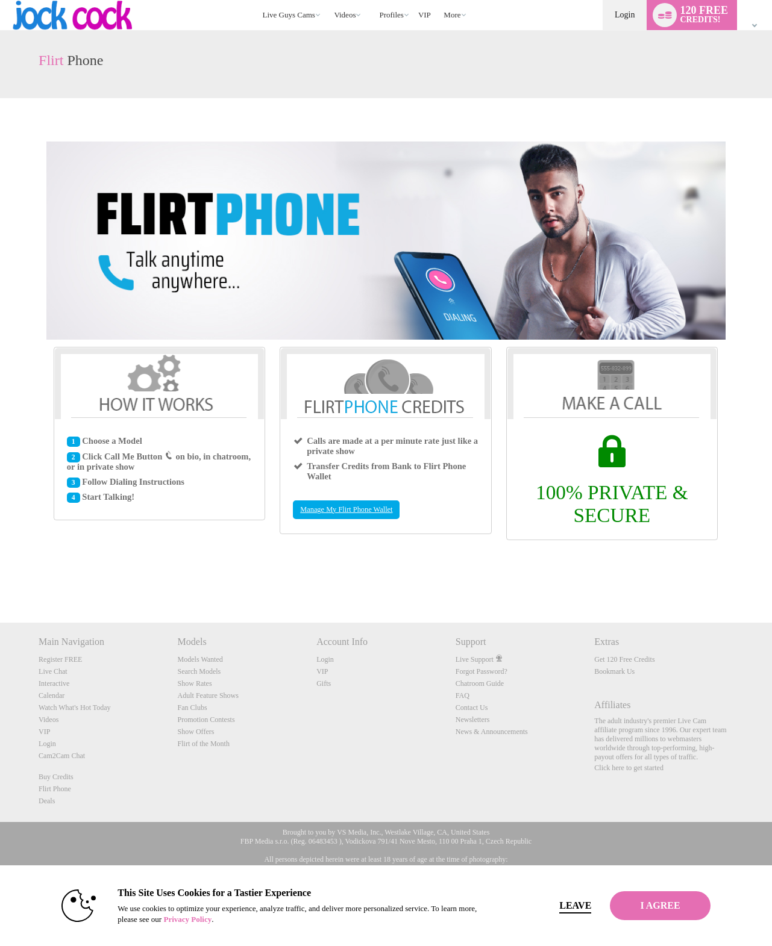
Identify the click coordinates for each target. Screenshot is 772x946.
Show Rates (195, 683)
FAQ (462, 695)
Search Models (199, 671)
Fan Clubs (192, 707)
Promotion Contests (206, 719)
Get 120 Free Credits (624, 659)
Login (625, 14)
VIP (424, 14)
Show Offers (196, 731)
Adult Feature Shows (208, 695)
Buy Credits (56, 777)
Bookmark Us (614, 671)
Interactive (54, 683)
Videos (345, 14)
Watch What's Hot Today (75, 707)
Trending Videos (328, 0)
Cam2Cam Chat (62, 756)
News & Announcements (492, 731)
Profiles (391, 14)
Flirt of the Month (204, 743)
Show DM (0, 577)
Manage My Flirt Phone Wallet (346, 509)
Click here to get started (629, 768)
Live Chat (53, 671)
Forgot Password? (481, 671)
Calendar (51, 695)
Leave (554, 905)
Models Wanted (200, 659)
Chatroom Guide (480, 683)
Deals (47, 801)
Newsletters (473, 719)
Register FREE (60, 659)
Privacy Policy (166, 919)
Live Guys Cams (289, 14)
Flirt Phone (55, 789)
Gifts (323, 683)
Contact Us (472, 707)
